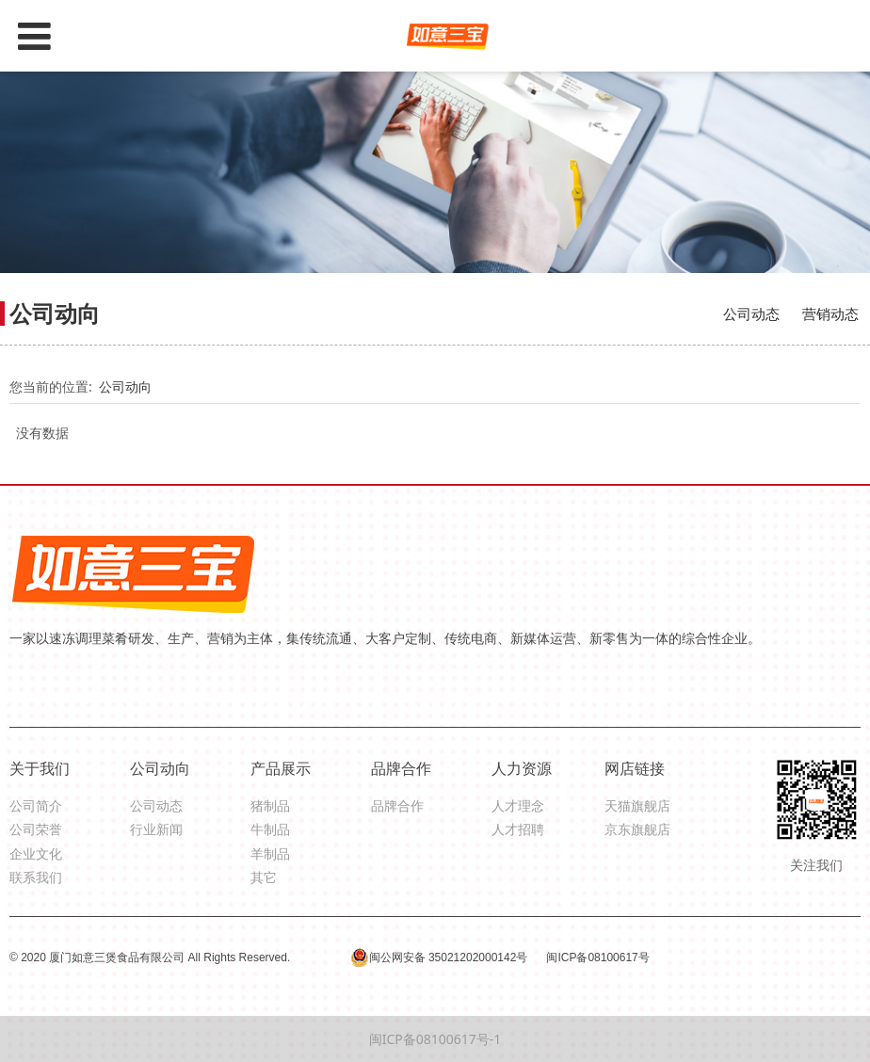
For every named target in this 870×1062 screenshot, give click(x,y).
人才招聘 (517, 829)
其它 (263, 877)
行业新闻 (156, 829)
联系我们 (35, 877)
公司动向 (125, 386)
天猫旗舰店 (637, 805)
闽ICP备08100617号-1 (435, 1039)
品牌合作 (397, 805)
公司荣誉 (35, 829)
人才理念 (517, 805)
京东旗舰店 (637, 829)
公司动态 (751, 313)
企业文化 (35, 853)
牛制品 (270, 829)
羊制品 (270, 853)
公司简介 (35, 805)
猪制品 (270, 805)
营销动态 (830, 313)
